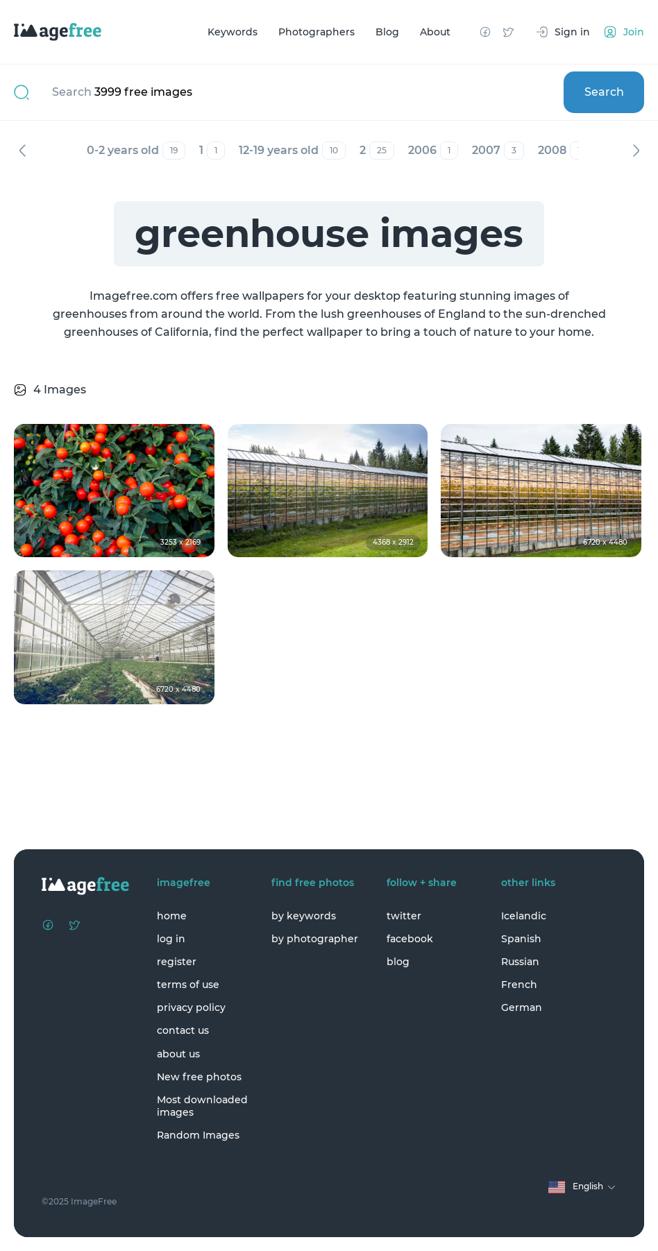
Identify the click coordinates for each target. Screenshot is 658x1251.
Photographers (316, 32)
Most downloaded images (202, 1105)
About (435, 32)
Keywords (233, 32)
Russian (520, 961)
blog (398, 961)
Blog (387, 32)
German (521, 1007)
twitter (404, 916)
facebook (410, 939)
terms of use (188, 984)
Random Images (198, 1135)
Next (635, 150)
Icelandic (523, 916)
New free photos (199, 1077)
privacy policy (191, 1007)
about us (178, 1054)
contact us (183, 1030)
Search (604, 92)
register (176, 961)
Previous (22, 150)
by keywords (303, 916)
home (172, 916)
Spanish (521, 939)
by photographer (314, 939)
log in (171, 939)
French (519, 984)
